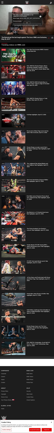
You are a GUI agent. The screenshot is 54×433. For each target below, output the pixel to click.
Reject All (46, 429)
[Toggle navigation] (2, 2)
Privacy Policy (4, 391)
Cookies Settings (6, 429)
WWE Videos (30, 376)
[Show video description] (48, 37)
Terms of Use (4, 397)
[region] (27, 426)
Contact (3, 382)
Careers (3, 376)
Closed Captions (31, 400)
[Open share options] (52, 37)
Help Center (30, 394)
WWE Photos (30, 379)
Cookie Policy (30, 397)
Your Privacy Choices (6, 400)
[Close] (51, 422)
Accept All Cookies (35, 429)
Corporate (3, 373)
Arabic (2, 408)
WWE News (30, 373)
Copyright (3, 394)
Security (29, 391)
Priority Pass (30, 382)
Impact (2, 379)
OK (27, 22)
